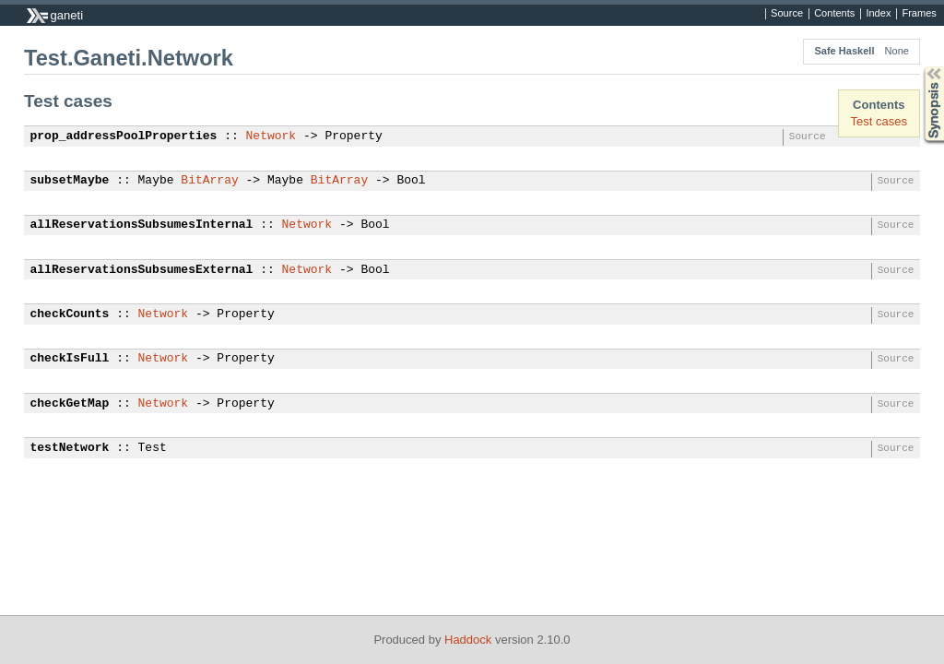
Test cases (879, 121)
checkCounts (70, 314)
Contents (834, 13)
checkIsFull (70, 358)
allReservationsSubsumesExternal (142, 270)
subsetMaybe (70, 180)
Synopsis (919, 66)
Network (271, 136)
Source (787, 13)
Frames (919, 13)
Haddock (467, 639)
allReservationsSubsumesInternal (142, 225)
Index (878, 13)
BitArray (209, 180)
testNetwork (70, 448)
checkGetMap (70, 404)
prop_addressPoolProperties (124, 136)
